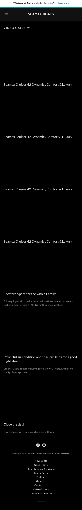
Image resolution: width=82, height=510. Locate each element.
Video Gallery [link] (41, 489)
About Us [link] (41, 481)
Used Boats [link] (41, 464)
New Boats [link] (41, 460)
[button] (9, 14)
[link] (41, 14)
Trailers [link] (40, 477)
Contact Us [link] (41, 485)
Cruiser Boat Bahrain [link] (41, 493)
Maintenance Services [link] (41, 468)
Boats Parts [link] (41, 472)
